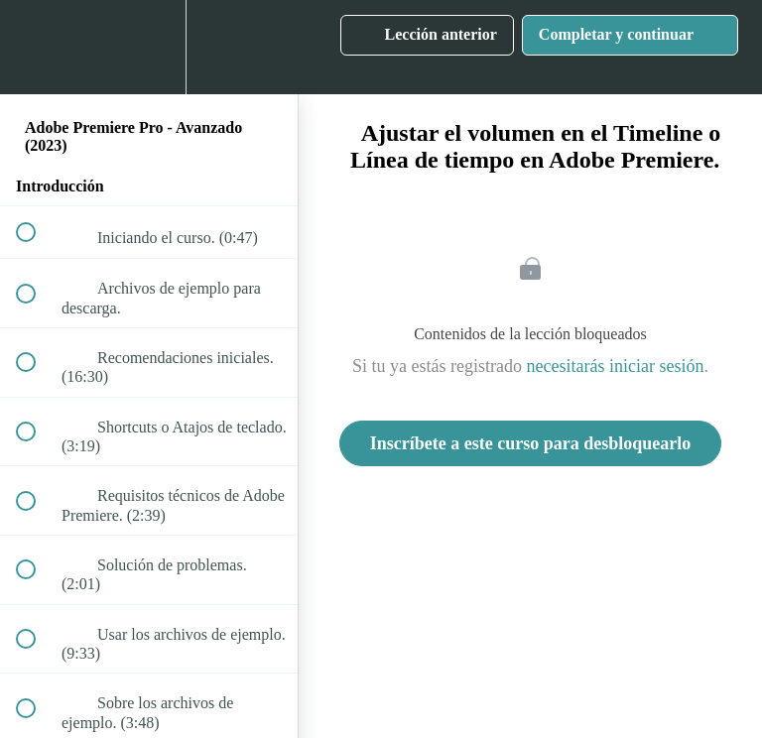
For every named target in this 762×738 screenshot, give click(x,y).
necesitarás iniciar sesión (615, 366)
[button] (36, 47)
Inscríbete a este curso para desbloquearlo (530, 443)
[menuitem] (149, 47)
